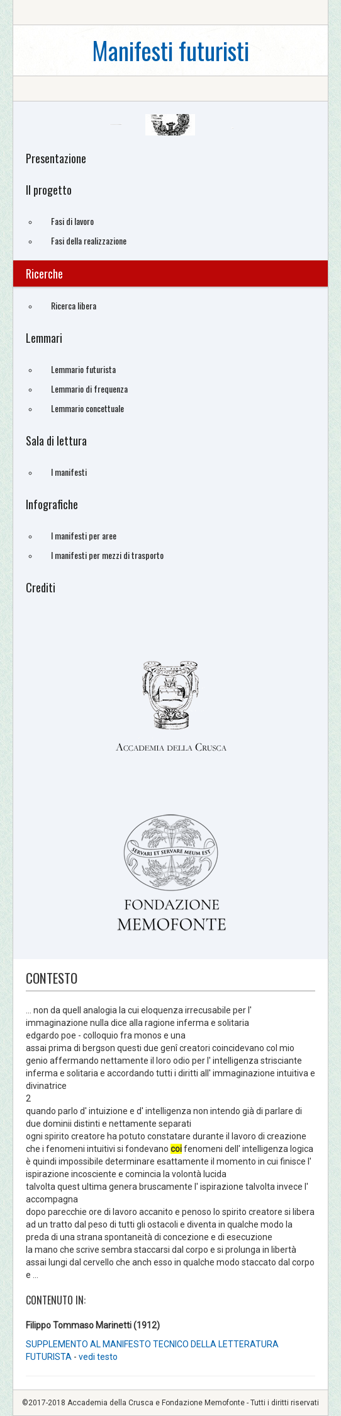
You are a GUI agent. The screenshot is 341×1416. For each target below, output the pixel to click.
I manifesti (69, 471)
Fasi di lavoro (72, 220)
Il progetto (49, 189)
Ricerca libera (73, 305)
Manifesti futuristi (170, 50)
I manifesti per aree (83, 535)
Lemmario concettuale (87, 408)
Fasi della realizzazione (88, 240)
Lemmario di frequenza (89, 388)
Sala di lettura (56, 440)
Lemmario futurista (83, 369)
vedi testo (98, 1357)
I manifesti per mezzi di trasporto (107, 554)
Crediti (40, 587)
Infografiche (52, 504)
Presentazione (56, 158)
